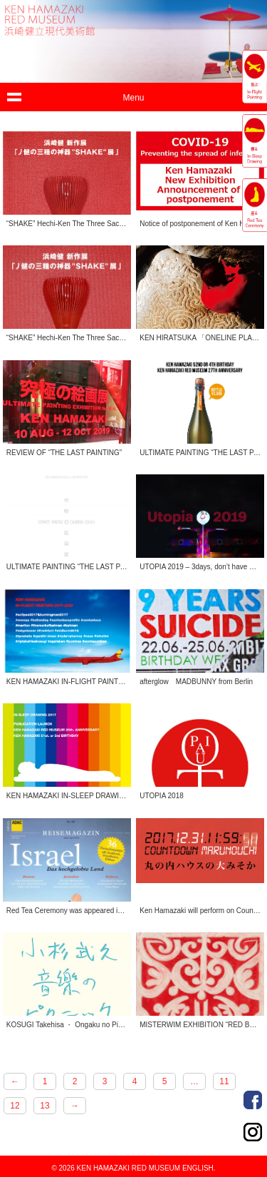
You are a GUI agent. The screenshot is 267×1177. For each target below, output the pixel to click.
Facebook (253, 1100)
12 (14, 1106)
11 (224, 1081)
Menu (133, 98)
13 (44, 1106)
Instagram (253, 1132)
